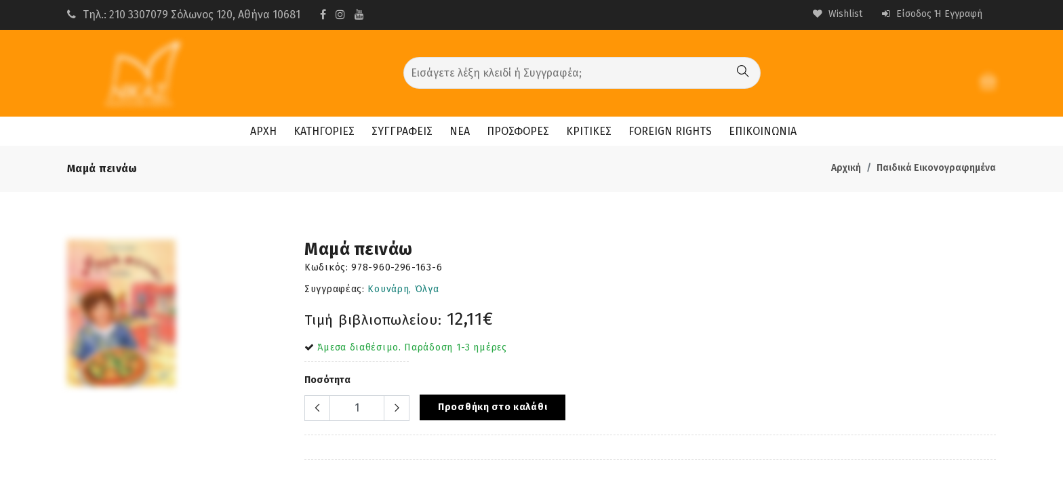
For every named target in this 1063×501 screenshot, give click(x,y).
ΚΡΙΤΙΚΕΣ (588, 131)
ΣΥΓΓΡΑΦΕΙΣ (402, 131)
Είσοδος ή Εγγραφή (932, 14)
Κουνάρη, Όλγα (403, 289)
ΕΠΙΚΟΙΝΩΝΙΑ (763, 131)
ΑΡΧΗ (263, 131)
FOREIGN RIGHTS (670, 131)
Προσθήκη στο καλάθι (492, 407)
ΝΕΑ (459, 131)
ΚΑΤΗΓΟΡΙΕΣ (324, 131)
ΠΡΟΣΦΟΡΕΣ (518, 131)
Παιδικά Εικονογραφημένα (936, 168)
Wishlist (837, 14)
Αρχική (846, 168)
